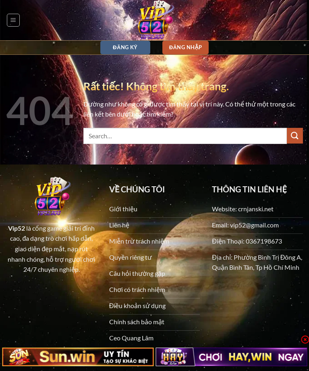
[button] (13, 20)
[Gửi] (295, 136)
